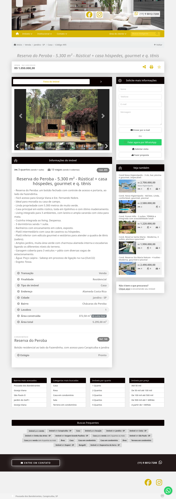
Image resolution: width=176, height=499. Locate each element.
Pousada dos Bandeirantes (27, 385)
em (60, 431)
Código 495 (60, 44)
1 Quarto (96, 385)
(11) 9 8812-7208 (149, 14)
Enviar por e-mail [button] (140, 130)
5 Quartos (97, 404)
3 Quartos (97, 395)
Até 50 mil (136, 385)
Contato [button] (61, 33)
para (36, 431)
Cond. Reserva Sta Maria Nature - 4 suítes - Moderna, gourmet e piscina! (140, 258)
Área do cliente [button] (116, 33)
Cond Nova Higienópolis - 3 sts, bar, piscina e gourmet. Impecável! (140, 176)
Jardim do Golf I (21, 400)
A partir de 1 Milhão (141, 404)
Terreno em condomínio (65, 404)
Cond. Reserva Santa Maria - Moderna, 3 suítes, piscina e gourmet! (139, 238)
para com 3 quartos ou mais (109, 436)
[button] (21, 115)
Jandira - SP (39, 44)
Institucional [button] (43, 33)
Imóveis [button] (26, 33)
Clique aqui (124, 288)
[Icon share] (89, 14)
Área (55, 390)
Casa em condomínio (63, 395)
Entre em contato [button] (36, 462)
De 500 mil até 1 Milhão (142, 400)
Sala (55, 400)
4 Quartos (97, 400)
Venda (28, 44)
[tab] (23, 81)
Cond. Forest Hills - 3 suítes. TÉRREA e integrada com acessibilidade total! (137, 217)
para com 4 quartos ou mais (40, 440)
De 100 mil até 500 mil (142, 395)
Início (18, 44)
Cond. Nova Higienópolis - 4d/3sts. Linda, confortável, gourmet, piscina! (139, 196)
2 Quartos (97, 390)
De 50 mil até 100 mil (141, 390)
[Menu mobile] (17, 33)
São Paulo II (19, 395)
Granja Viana (20, 390)
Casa (50, 44)
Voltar (158, 44)
